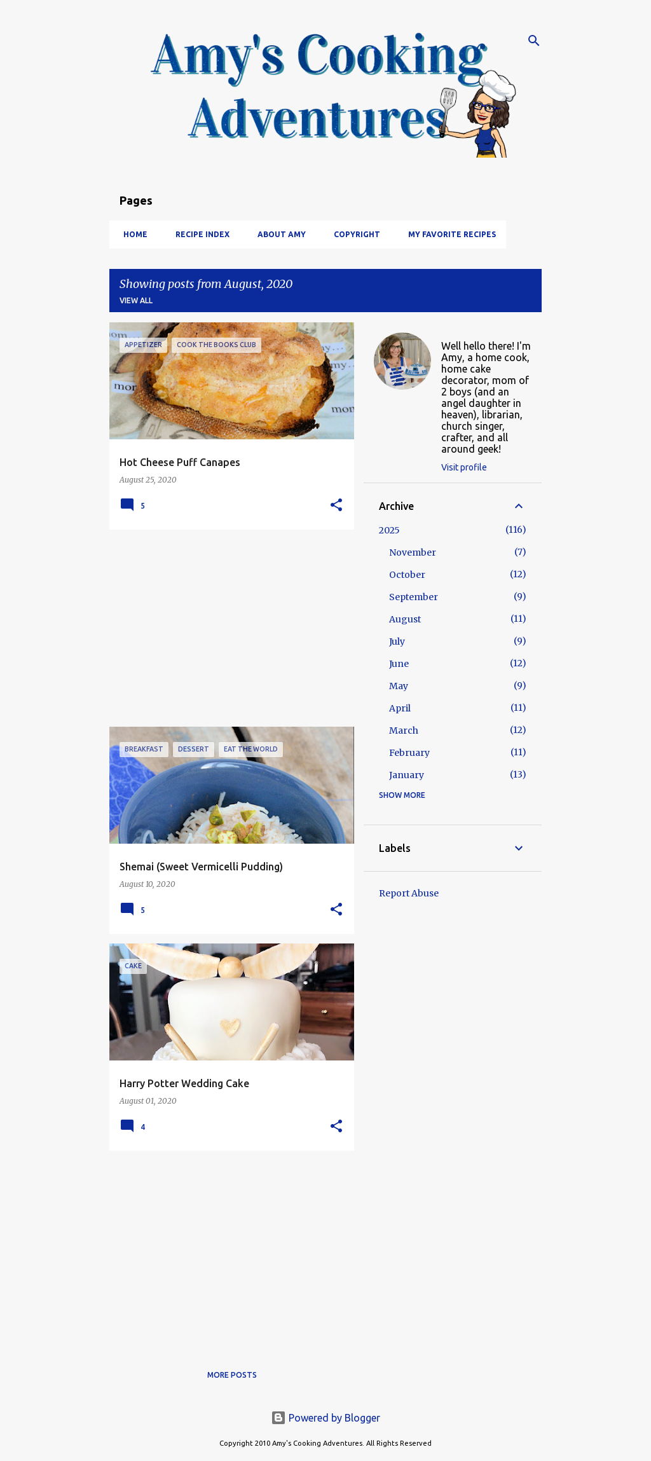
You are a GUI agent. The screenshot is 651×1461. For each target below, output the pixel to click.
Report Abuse (409, 893)
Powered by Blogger (325, 1417)
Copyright (353, 234)
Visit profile (464, 467)
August (405, 619)
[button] (336, 505)
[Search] (534, 40)
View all (136, 300)
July (397, 641)
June (399, 663)
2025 (389, 530)
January (406, 775)
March (403, 730)
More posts (232, 1375)
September (413, 597)
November (412, 552)
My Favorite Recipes (448, 234)
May (398, 686)
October (407, 574)
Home (132, 234)
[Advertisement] (227, 628)
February (409, 752)
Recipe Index (199, 234)
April (400, 708)
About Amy (278, 234)
